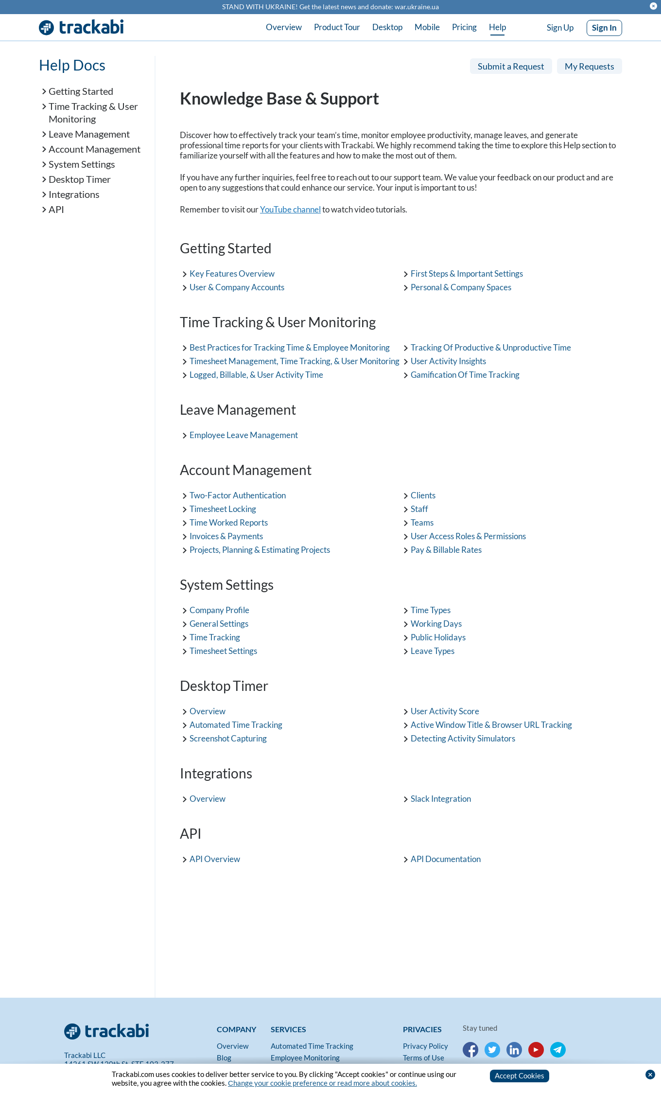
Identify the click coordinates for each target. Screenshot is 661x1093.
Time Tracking (215, 636)
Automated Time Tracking (236, 724)
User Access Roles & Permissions (468, 535)
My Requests (589, 65)
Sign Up (560, 27)
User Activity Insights (448, 360)
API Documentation (446, 858)
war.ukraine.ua (417, 7)
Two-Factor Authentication (238, 494)
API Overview (215, 858)
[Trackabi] (138, 1028)
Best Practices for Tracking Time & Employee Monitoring (290, 346)
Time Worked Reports (229, 521)
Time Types (431, 609)
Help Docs (72, 64)
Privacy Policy (425, 1045)
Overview (284, 27)
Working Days (436, 622)
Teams (422, 521)
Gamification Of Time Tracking (465, 374)
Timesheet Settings (223, 650)
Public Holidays (438, 636)
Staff (419, 508)
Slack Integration (441, 798)
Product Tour (337, 27)
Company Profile (219, 609)
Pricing (464, 27)
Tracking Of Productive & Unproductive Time (491, 346)
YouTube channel (290, 208)
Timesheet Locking (223, 508)
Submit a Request (511, 65)
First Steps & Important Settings (467, 272)
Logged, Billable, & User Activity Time (256, 374)
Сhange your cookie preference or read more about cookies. (322, 1082)
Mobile (427, 27)
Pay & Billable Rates (446, 549)
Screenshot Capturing (228, 737)
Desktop (387, 27)
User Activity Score (445, 710)
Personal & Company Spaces (461, 286)
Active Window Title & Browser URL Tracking (491, 724)
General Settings (219, 622)
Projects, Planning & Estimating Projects (260, 549)
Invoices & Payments (226, 535)
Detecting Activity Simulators (463, 737)
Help (497, 27)
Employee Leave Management (244, 434)
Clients (423, 494)
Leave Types (432, 650)
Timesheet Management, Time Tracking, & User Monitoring (295, 360)
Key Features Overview (232, 272)
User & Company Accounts (237, 286)
